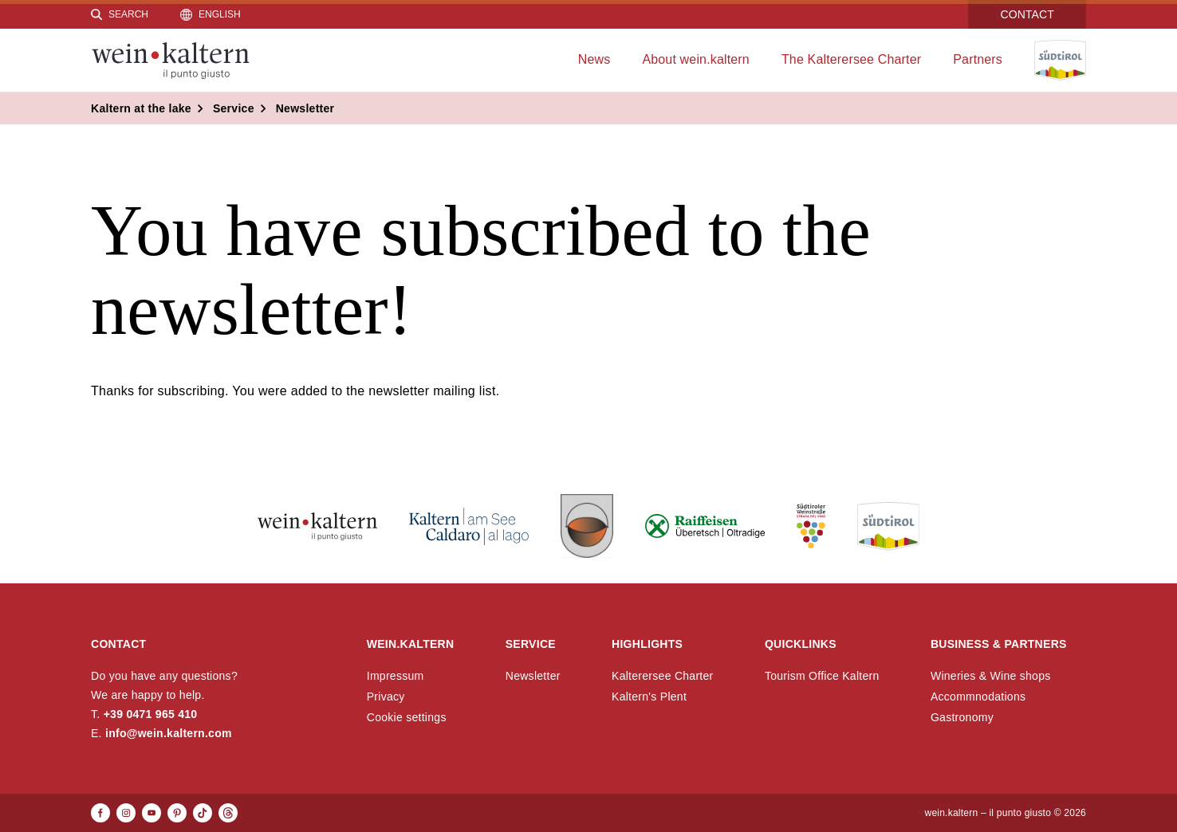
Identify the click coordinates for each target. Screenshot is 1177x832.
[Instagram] (126, 812)
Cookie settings (407, 717)
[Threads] (228, 812)
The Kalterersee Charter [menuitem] (851, 59)
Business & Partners (999, 644)
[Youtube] (151, 812)
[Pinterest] (177, 812)
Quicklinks (800, 644)
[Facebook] (100, 812)
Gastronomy (962, 717)
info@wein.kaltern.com (168, 733)
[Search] (119, 14)
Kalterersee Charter (663, 675)
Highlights (647, 644)
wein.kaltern (411, 644)
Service (531, 644)
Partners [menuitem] (977, 59)
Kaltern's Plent (649, 696)
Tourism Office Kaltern (822, 675)
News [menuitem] (594, 59)
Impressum (395, 675)
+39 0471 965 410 (151, 714)
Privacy (386, 696)
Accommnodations (978, 696)
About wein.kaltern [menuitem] (696, 59)
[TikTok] (202, 812)
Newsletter (533, 675)
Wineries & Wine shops (991, 675)
